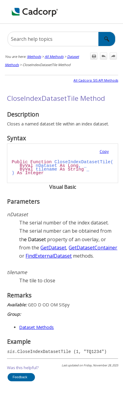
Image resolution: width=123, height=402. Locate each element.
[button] (106, 39)
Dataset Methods (36, 327)
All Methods (54, 56)
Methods (34, 56)
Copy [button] (104, 151)
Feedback (19, 377)
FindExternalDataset (49, 255)
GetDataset (53, 247)
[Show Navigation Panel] (115, 12)
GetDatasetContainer (93, 247)
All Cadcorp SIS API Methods (95, 80)
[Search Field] (61, 39)
